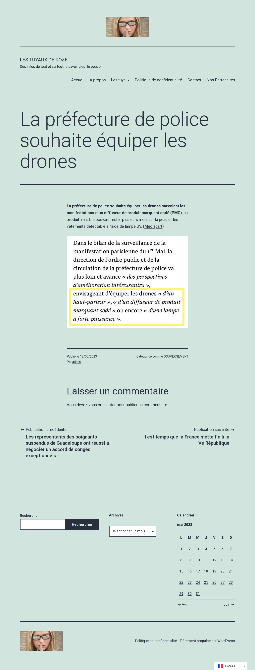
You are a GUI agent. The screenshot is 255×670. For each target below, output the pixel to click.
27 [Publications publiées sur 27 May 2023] (223, 582)
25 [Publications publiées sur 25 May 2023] (206, 582)
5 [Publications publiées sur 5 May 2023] (214, 549)
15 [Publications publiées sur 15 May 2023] (181, 571)
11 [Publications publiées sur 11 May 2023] (206, 560)
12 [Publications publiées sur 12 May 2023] (214, 560)
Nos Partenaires (221, 80)
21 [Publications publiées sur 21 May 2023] (231, 571)
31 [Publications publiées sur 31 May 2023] (198, 593)
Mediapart (153, 226)
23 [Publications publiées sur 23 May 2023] (190, 582)
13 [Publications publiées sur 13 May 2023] (223, 560)
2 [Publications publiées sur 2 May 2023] (190, 549)
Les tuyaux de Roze (44, 60)
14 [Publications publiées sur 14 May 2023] (231, 560)
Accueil (77, 80)
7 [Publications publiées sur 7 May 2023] (231, 549)
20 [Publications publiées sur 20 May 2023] (223, 571)
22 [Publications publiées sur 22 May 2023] (181, 582)
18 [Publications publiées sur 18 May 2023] (206, 571)
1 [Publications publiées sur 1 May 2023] (181, 549)
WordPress (226, 641)
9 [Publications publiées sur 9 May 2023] (190, 560)
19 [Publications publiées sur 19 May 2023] (214, 571)
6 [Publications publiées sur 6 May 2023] (223, 549)
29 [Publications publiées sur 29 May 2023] (181, 593)
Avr (182, 604)
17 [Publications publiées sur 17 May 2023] (198, 571)
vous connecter (102, 404)
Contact (194, 80)
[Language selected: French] (230, 666)
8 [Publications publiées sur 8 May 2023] (181, 560)
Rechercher (29, 515)
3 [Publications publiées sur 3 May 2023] (198, 549)
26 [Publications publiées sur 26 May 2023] (214, 582)
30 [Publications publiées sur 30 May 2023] (190, 593)
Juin (229, 604)
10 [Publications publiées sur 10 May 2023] (198, 560)
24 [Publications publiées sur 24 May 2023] (198, 582)
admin (76, 362)
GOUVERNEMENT (176, 356)
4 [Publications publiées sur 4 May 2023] (206, 549)
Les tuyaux (120, 80)
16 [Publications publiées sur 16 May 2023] (190, 571)
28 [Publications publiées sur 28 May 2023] (231, 582)
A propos (98, 80)
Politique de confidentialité (158, 80)
